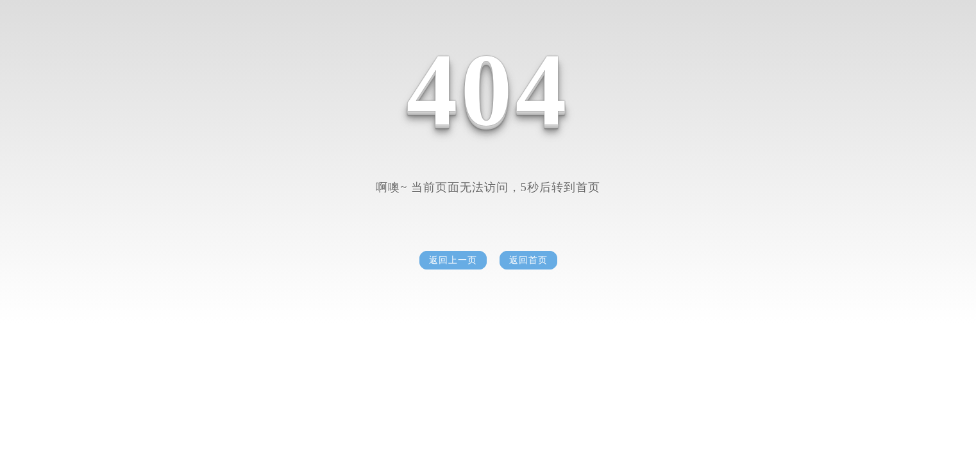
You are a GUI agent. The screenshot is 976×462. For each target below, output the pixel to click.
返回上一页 (453, 260)
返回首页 (528, 260)
